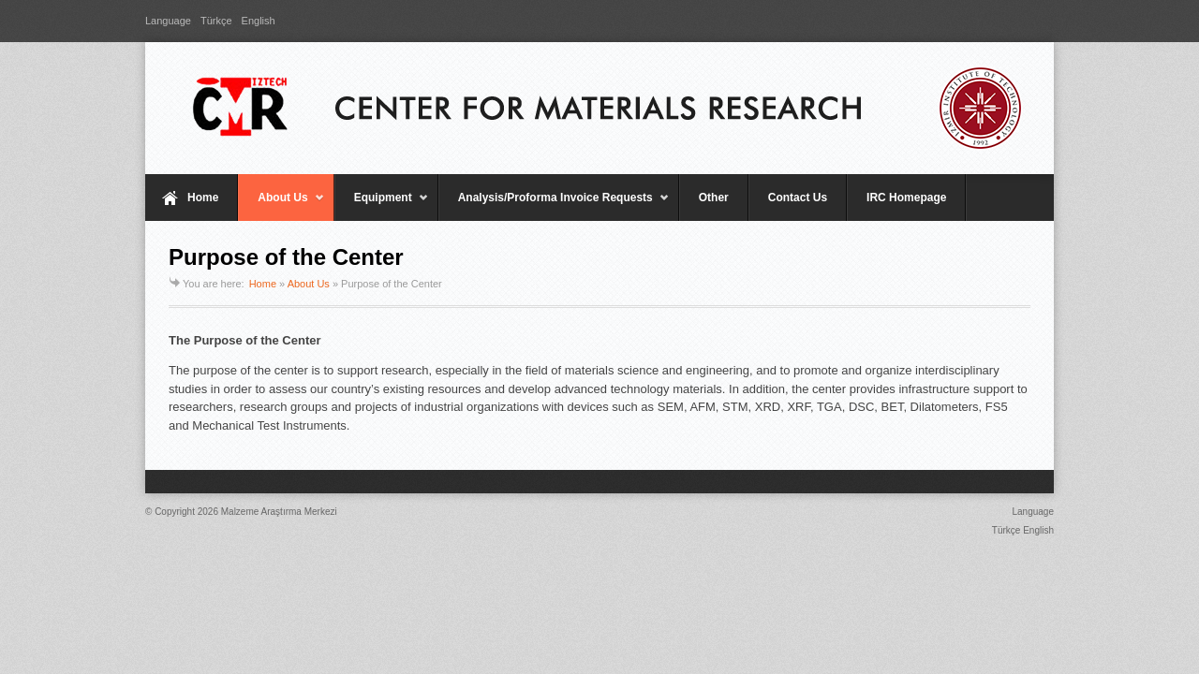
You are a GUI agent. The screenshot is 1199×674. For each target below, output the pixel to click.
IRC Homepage (906, 197)
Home (202, 197)
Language (168, 20)
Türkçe (216, 20)
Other (714, 197)
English (258, 20)
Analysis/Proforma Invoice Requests (554, 206)
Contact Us (797, 197)
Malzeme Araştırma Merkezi (279, 511)
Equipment (381, 206)
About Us (281, 206)
